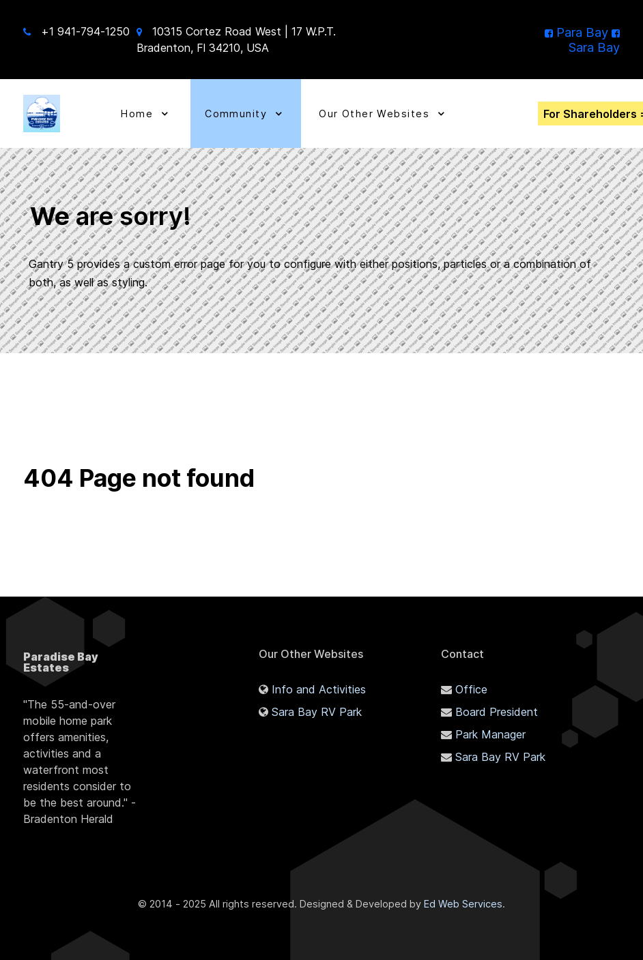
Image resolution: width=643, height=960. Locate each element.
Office (471, 689)
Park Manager (490, 734)
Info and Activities (319, 689)
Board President (496, 712)
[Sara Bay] (594, 40)
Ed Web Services (463, 904)
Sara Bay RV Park (317, 712)
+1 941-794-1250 (85, 31)
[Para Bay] (578, 32)
